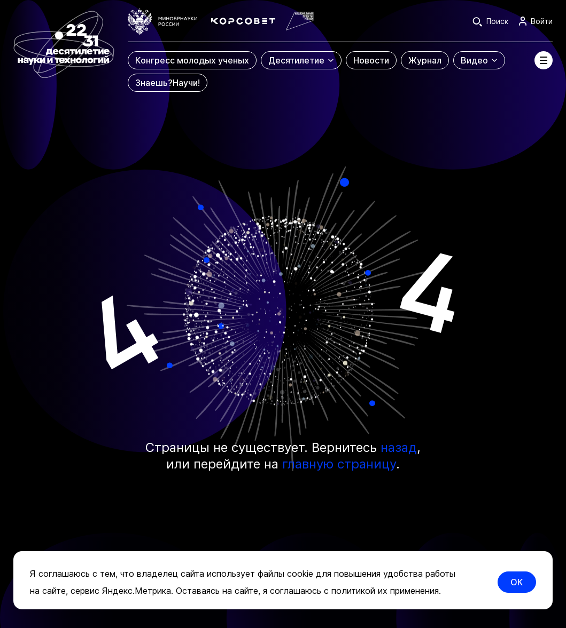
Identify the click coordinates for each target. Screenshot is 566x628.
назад (399, 447)
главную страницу (339, 464)
